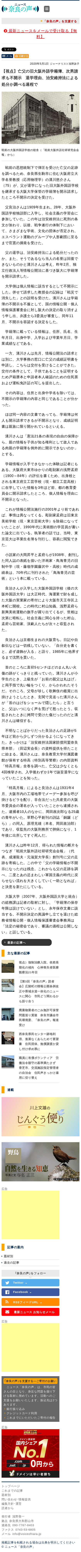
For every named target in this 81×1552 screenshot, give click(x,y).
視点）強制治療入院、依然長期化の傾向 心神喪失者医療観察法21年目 (39, 967)
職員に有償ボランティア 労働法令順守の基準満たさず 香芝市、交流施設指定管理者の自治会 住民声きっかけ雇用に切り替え (39, 1067)
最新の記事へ (16, 942)
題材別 (8, 1256)
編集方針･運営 (12, 1503)
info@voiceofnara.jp (26, 1534)
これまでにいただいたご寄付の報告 (31, 1417)
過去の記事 (11, 1262)
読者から (8, 1508)
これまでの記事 (12, 1490)
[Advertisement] (30, 1215)
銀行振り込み (16, 1409)
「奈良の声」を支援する (60, 21)
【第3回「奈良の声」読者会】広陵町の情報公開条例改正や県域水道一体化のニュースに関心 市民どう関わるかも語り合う (39, 991)
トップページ (11, 1486)
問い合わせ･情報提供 (16, 1499)
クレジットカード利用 (22, 1413)
